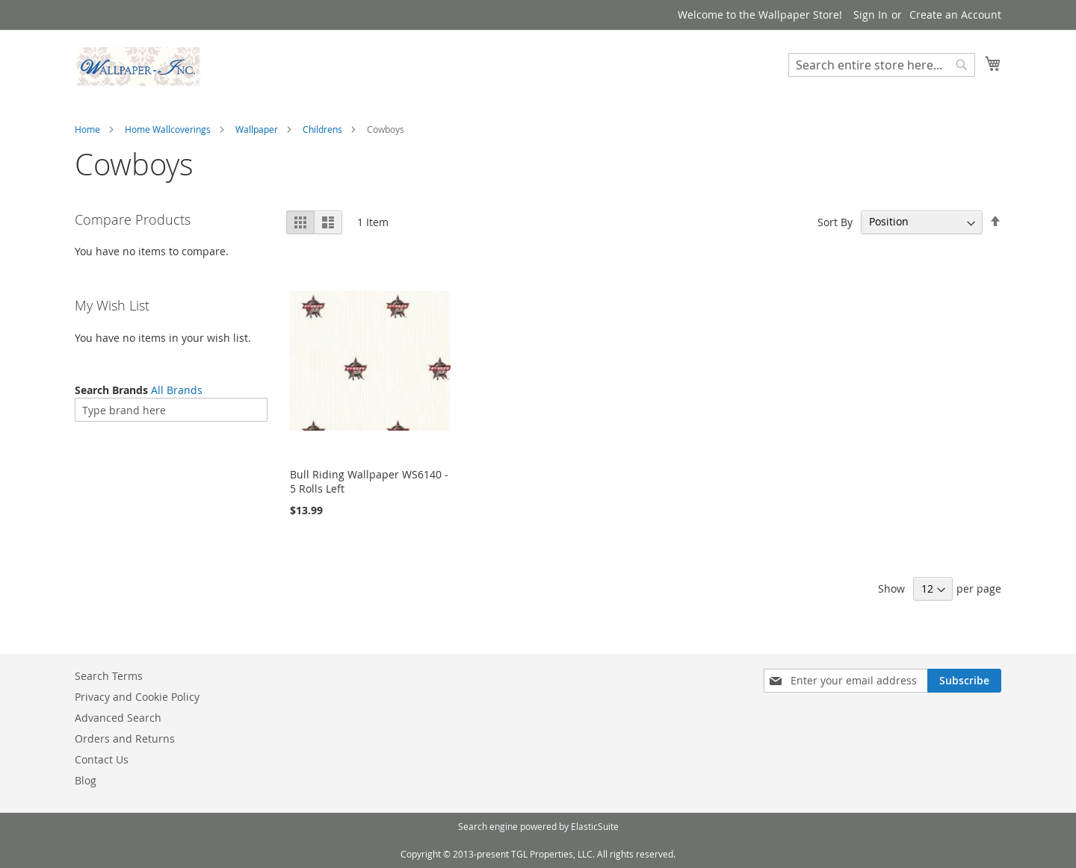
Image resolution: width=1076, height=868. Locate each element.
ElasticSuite (595, 826)
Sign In (870, 14)
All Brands (176, 390)
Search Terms (109, 676)
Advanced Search (118, 718)
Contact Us (102, 759)
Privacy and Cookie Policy (137, 697)
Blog (85, 780)
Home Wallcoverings (168, 129)
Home (87, 129)
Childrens (322, 129)
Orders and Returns (125, 738)
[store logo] (138, 66)
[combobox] (881, 65)
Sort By (835, 221)
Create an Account (955, 14)
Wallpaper (256, 129)
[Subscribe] (964, 681)
